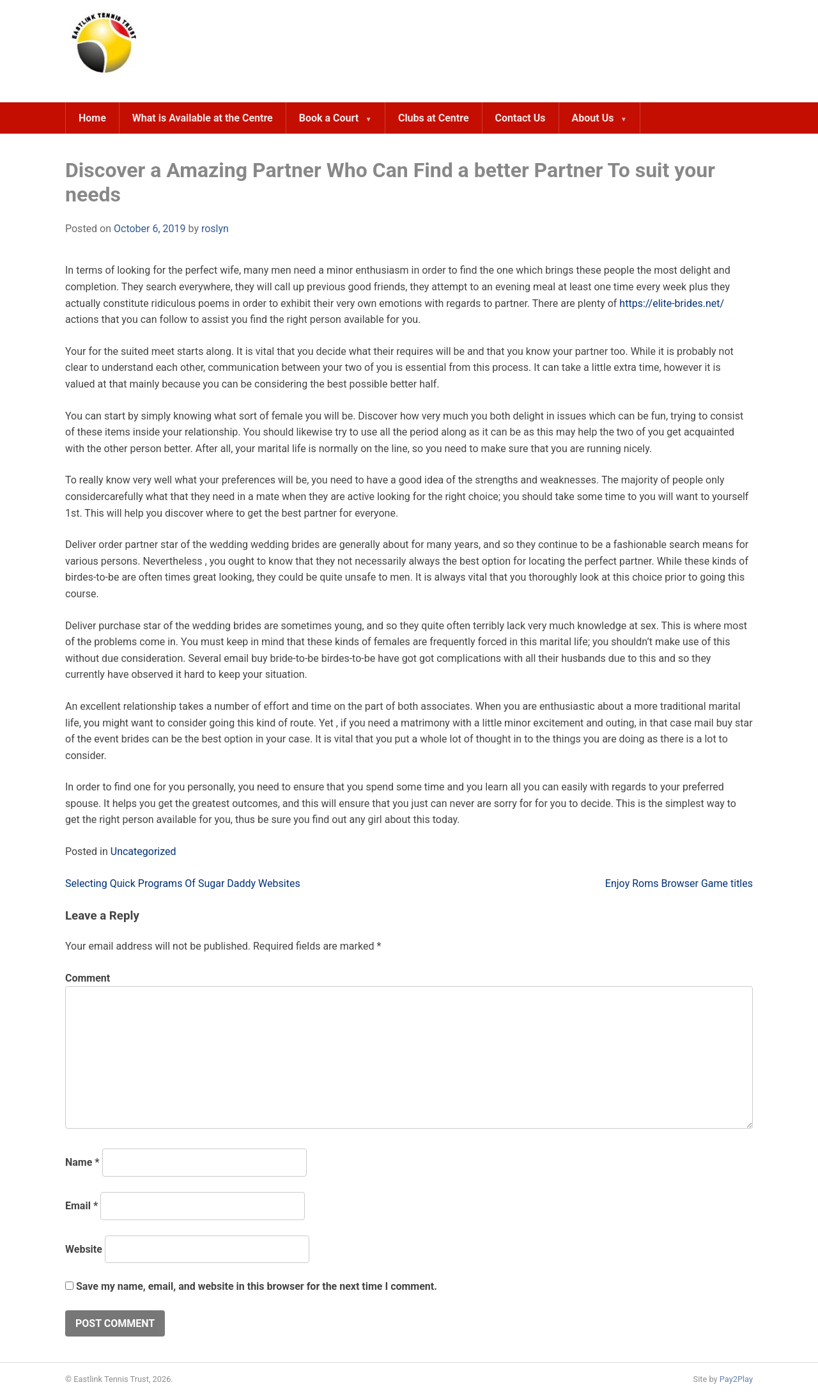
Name (82, 1162)
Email (81, 1206)
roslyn (215, 229)
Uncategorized (143, 851)
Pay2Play (736, 1379)
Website (83, 1249)
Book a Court (329, 118)
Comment (87, 978)
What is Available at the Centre (202, 118)
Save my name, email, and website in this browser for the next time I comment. (256, 1286)
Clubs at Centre (433, 118)
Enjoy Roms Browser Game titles (679, 883)
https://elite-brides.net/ (671, 303)
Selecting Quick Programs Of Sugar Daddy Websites (182, 883)
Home (92, 118)
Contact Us (520, 118)
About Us (593, 118)
